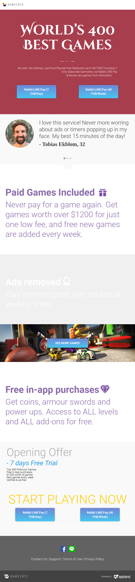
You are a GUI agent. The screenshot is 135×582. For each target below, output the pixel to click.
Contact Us (39, 559)
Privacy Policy (94, 559)
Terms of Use (73, 559)
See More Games (67, 343)
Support (55, 559)
